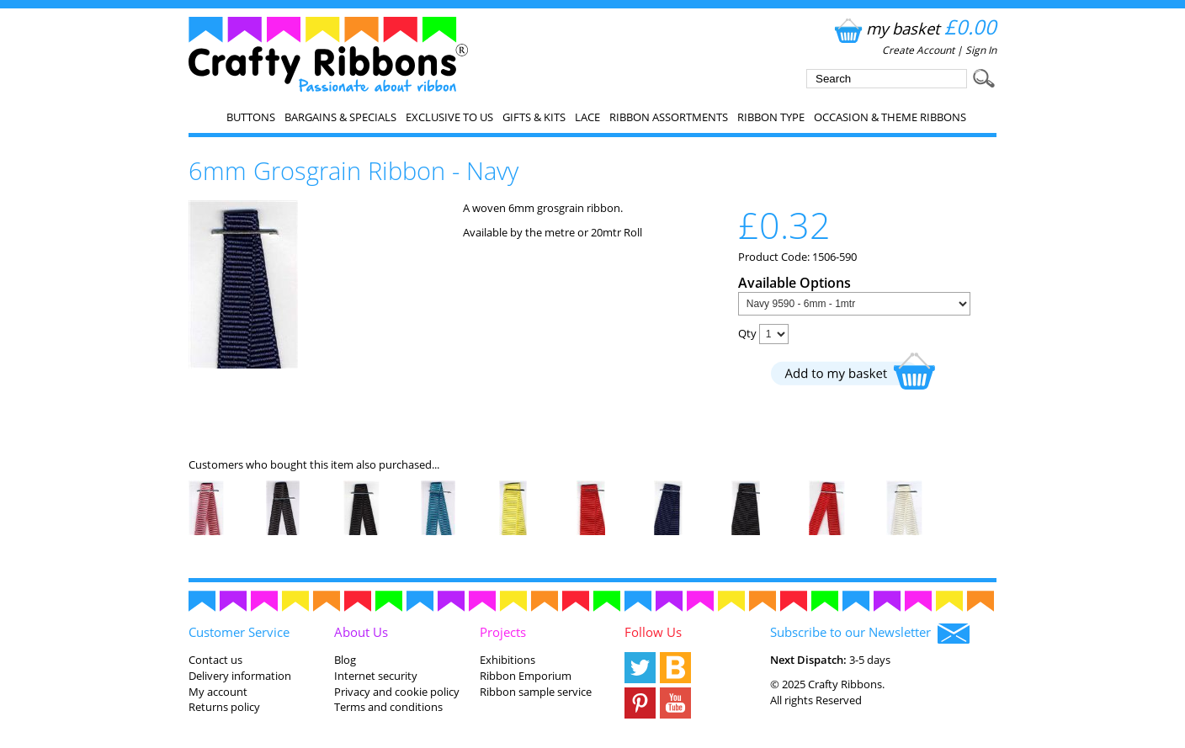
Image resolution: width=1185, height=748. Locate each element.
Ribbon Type (771, 117)
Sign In (980, 50)
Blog (345, 659)
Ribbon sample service (536, 691)
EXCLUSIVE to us (449, 117)
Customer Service (239, 631)
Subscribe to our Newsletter (870, 633)
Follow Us (653, 631)
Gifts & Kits (534, 117)
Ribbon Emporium (525, 675)
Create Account (918, 50)
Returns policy (224, 706)
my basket (913, 28)
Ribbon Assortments (668, 117)
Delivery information (240, 675)
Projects (503, 631)
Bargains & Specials (340, 117)
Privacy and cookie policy (397, 691)
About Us (361, 631)
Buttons (250, 117)
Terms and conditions (388, 706)
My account (218, 691)
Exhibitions (507, 659)
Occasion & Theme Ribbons (890, 117)
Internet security (375, 675)
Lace (587, 117)
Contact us (215, 659)
